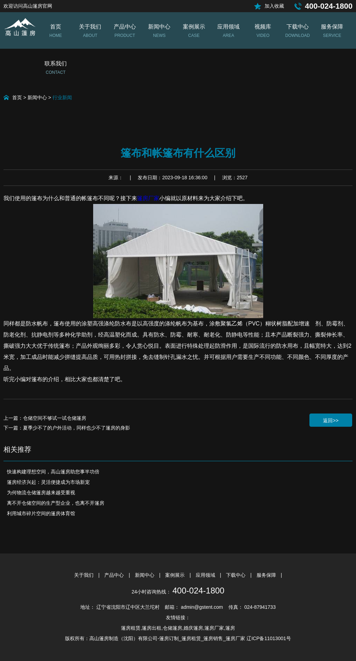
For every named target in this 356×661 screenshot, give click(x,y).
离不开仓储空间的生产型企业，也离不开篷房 (55, 503)
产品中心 (114, 575)
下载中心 (236, 575)
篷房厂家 (148, 198)
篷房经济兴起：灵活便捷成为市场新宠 (48, 482)
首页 (17, 97)
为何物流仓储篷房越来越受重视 (41, 492)
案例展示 (175, 575)
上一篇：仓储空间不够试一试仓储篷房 (44, 418)
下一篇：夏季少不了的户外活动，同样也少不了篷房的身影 (66, 428)
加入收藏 (274, 6)
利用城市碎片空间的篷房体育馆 (41, 513)
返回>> (330, 420)
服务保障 (267, 575)
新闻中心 (37, 97)
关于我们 (84, 575)
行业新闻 (62, 97)
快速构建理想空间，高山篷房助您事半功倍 (53, 471)
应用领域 (206, 575)
